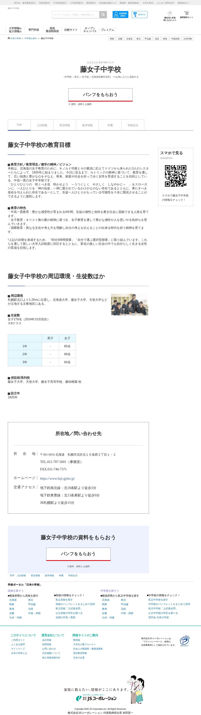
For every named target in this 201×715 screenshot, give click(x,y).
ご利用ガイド (18, 640)
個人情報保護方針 (51, 657)
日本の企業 (79, 657)
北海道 (129, 39)
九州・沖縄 (15, 617)
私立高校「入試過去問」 (69, 608)
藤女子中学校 (100, 69)
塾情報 (76, 640)
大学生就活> (148, 3)
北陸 (30, 608)
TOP (19, 124)
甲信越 (32, 604)
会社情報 (46, 640)
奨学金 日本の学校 (158, 617)
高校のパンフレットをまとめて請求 (75, 604)
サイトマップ (18, 648)
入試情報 (42, 125)
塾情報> (91, 3)
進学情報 (87, 125)
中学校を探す (31, 38)
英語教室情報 (80, 653)
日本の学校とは (19, 653)
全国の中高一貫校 (65, 617)
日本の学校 (15, 38)
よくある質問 (18, 644)
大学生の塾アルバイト (84, 644)
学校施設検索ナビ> (108, 3)
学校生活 (133, 125)
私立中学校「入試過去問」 (163, 608)
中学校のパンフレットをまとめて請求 (169, 604)
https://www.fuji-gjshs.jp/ (57, 478)
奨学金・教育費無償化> (25, 3)
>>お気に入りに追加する (126, 77)
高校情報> (45, 3)
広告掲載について (51, 653)
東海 (11, 608)
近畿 (11, 613)
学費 (110, 125)
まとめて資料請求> (166, 3)
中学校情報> (60, 3)
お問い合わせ (49, 648)
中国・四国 (34, 613)
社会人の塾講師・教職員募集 (88, 648)
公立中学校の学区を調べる (163, 613)
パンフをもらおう (100, 94)
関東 (11, 604)
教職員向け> (183, 3)
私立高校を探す (64, 599)
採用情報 (46, 644)
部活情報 (64, 125)
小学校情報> (77, 3)
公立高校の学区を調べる (69, 613)
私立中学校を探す (158, 599)
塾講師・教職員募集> (129, 3)
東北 (30, 599)
